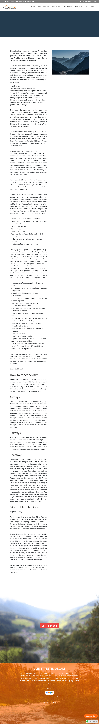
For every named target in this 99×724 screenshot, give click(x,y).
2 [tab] (47, 703)
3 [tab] (48, 703)
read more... (15, 86)
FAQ (85, 7)
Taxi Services (68, 7)
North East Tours (43, 7)
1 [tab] (45, 703)
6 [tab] (54, 703)
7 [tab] (56, 703)
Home (33, 7)
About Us (78, 7)
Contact (91, 7)
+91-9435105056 (19, 1)
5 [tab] (52, 703)
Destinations (56, 7)
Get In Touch (49, 625)
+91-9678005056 (9, 1)
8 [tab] (58, 703)
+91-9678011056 (29, 1)
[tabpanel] (49, 685)
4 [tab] (50, 703)
